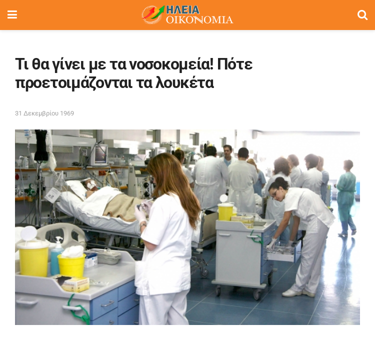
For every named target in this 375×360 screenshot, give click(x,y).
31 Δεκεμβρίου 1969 (44, 113)
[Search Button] (363, 15)
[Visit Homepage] (187, 15)
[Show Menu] (12, 15)
